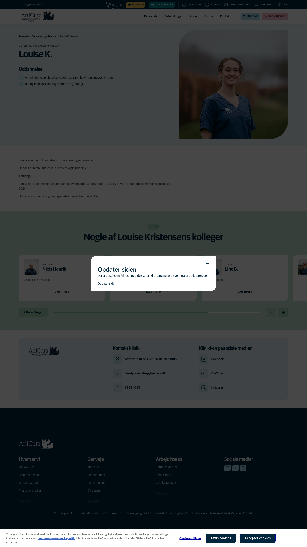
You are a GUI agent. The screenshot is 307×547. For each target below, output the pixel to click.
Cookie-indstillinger (190, 538)
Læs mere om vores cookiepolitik (56, 538)
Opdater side (106, 283)
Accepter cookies (258, 538)
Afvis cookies (221, 538)
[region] (153, 538)
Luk (207, 263)
